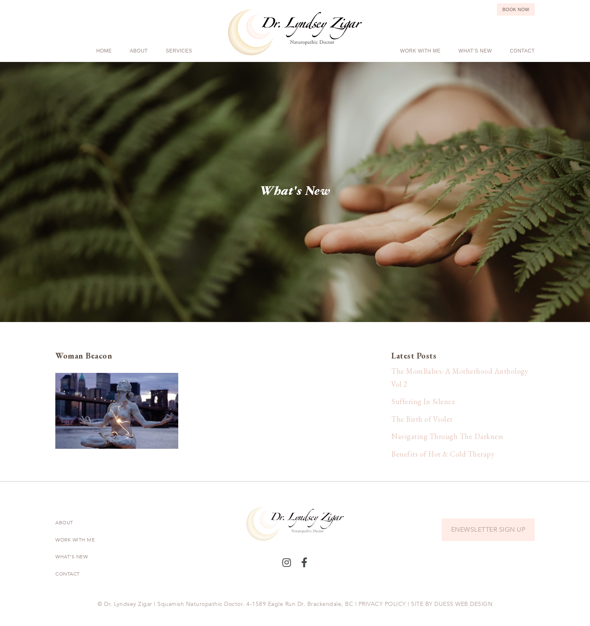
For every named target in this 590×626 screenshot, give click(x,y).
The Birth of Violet (422, 419)
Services (179, 51)
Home (104, 51)
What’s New (475, 51)
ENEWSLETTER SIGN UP (488, 529)
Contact (522, 51)
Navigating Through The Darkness (447, 436)
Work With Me (420, 51)
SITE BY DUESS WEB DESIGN (451, 604)
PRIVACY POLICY (382, 604)
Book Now (515, 9)
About (139, 51)
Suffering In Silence (423, 401)
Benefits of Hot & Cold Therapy (443, 454)
